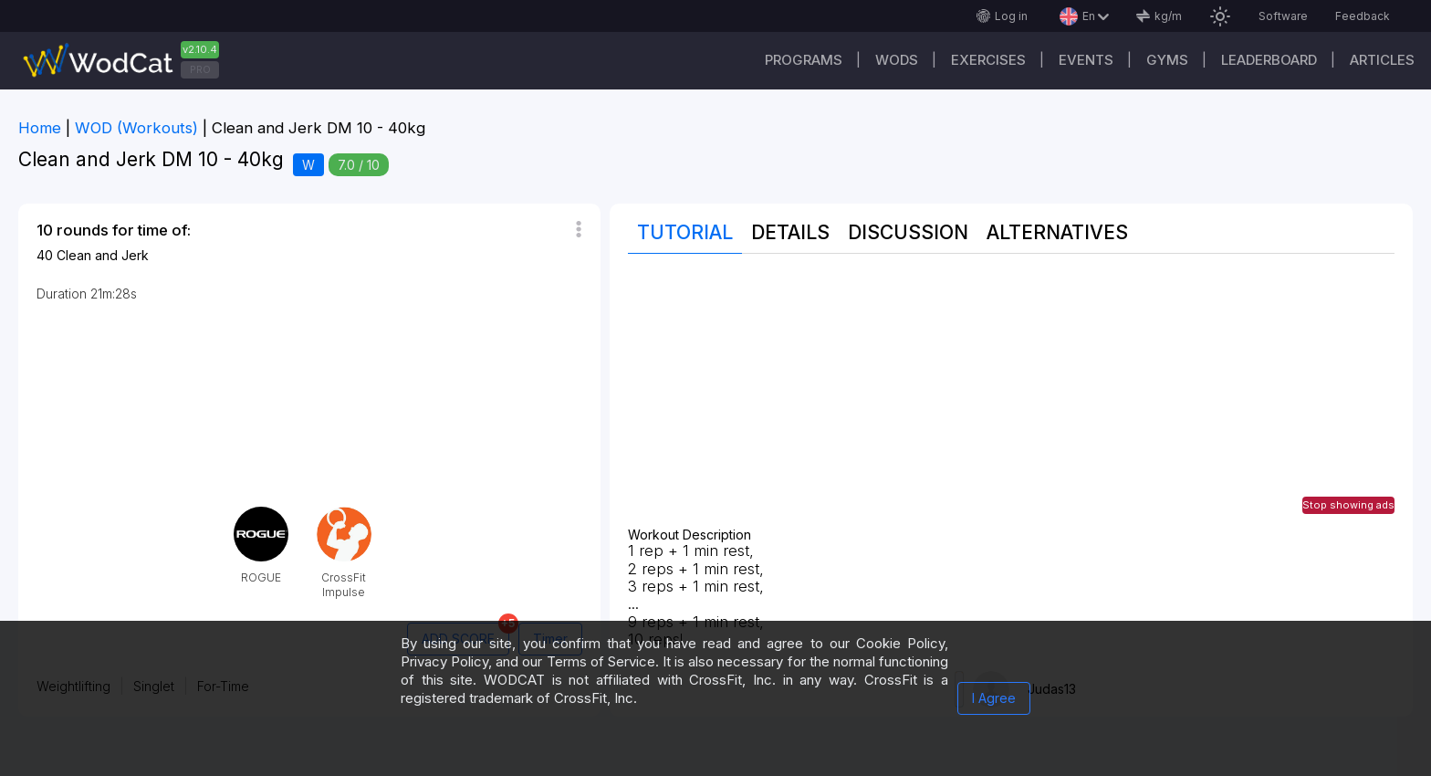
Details (790, 232)
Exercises (988, 59)
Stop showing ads (1348, 504)
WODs (896, 59)
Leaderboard (1269, 59)
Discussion (908, 232)
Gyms (1167, 59)
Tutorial (685, 232)
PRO (200, 69)
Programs (803, 59)
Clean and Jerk (103, 255)
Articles (1382, 59)
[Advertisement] (1011, 400)
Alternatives (1057, 232)
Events (1086, 59)
